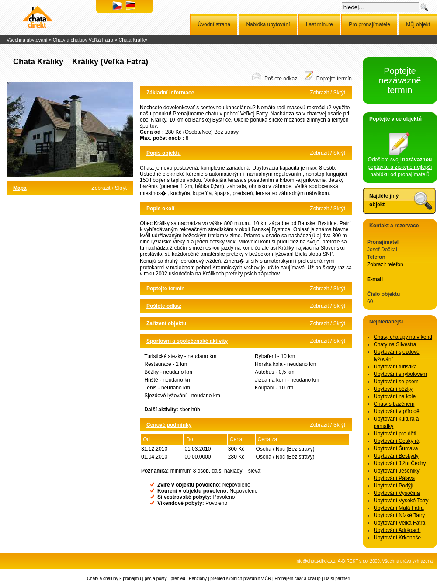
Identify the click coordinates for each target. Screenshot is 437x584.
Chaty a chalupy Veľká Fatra (83, 39)
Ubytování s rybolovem (400, 374)
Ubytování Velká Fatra (399, 523)
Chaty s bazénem (394, 404)
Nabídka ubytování (268, 24)
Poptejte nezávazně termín (400, 80)
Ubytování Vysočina (397, 493)
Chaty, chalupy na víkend (403, 337)
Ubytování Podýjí (393, 486)
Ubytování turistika (395, 367)
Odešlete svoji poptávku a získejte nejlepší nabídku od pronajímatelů (400, 164)
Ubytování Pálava (394, 478)
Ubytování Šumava (396, 448)
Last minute (319, 24)
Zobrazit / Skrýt (109, 188)
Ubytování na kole (395, 396)
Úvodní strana (214, 24)
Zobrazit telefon (385, 264)
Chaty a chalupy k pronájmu (114, 578)
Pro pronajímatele (369, 24)
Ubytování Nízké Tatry (399, 515)
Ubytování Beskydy (396, 456)
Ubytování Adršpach (397, 530)
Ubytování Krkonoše (397, 538)
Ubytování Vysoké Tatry (401, 500)
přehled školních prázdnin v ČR (240, 578)
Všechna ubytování (27, 39)
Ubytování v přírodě (397, 411)
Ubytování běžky (393, 389)
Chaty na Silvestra (395, 344)
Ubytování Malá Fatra (399, 508)
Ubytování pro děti (395, 434)
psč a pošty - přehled (165, 578)
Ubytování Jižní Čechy (400, 463)
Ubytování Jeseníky (397, 471)
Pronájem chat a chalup (297, 578)
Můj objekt (418, 24)
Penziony (198, 578)
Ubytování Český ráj (397, 441)
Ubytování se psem (396, 382)
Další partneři (337, 578)
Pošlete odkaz (280, 79)
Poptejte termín (334, 79)
